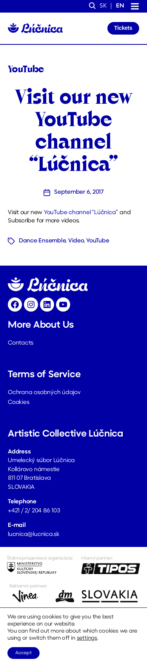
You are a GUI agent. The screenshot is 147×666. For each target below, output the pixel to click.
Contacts (20, 343)
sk (103, 6)
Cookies (18, 402)
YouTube (97, 241)
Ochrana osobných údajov (44, 393)
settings (87, 638)
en (120, 6)
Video (76, 241)
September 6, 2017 (78, 192)
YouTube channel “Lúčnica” (81, 213)
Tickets (123, 28)
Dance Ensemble (42, 241)
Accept (23, 653)
